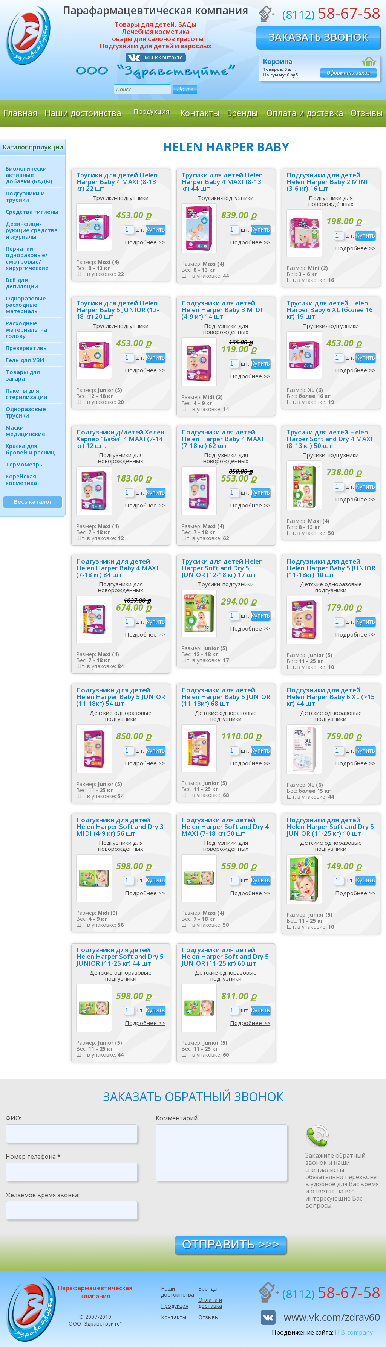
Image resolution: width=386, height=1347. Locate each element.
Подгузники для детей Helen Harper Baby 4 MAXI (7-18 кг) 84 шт (117, 568)
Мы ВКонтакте (163, 57)
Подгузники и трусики (25, 196)
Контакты (199, 112)
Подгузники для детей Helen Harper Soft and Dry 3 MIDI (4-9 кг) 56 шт (120, 827)
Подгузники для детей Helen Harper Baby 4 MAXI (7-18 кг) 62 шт (222, 439)
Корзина (278, 61)
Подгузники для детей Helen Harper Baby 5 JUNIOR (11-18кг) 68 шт (225, 697)
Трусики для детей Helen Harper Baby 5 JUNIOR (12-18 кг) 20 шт (117, 310)
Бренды (242, 112)
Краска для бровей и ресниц (30, 449)
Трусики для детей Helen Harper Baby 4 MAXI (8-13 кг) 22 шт (117, 182)
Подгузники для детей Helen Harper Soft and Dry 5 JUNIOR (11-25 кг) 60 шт (225, 956)
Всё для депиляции (22, 283)
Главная (20, 112)
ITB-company (354, 1332)
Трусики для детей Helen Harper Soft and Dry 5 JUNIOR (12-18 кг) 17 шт (222, 568)
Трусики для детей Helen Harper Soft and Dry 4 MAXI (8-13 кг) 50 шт (329, 439)
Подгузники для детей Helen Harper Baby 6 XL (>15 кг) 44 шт (330, 697)
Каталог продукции (33, 147)
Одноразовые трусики (26, 412)
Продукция (151, 112)
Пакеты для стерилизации (26, 394)
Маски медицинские (25, 430)
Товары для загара (23, 375)
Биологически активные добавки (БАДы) (29, 175)
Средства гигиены (32, 211)
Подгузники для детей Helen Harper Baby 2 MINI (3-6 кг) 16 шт (327, 182)
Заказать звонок (318, 37)
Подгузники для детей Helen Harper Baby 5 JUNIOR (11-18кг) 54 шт (120, 697)
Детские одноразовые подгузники (331, 587)
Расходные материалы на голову (26, 329)
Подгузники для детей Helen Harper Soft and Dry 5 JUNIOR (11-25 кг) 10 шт (330, 827)
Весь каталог (33, 501)
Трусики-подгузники (121, 198)
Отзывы (367, 112)
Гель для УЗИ (25, 360)
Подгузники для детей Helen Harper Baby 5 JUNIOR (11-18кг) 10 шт (330, 568)
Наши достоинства (82, 112)
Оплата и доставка (305, 112)
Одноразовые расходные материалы (26, 304)
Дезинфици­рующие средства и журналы (32, 230)
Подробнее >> (145, 242)
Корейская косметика (21, 479)
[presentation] (213, 1208)
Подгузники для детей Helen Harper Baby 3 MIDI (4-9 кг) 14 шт (221, 310)
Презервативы (27, 348)
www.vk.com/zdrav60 (332, 1317)
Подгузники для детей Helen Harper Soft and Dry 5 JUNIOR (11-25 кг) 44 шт (120, 956)
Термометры (25, 464)
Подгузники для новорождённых (331, 201)
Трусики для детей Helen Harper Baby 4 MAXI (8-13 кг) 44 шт (222, 182)
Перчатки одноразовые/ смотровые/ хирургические (27, 258)
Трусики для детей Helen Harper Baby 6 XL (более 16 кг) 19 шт (329, 310)
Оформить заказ (348, 72)
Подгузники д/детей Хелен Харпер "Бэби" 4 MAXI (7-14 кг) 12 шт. (120, 439)
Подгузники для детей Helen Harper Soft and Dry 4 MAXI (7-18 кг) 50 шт (225, 827)
